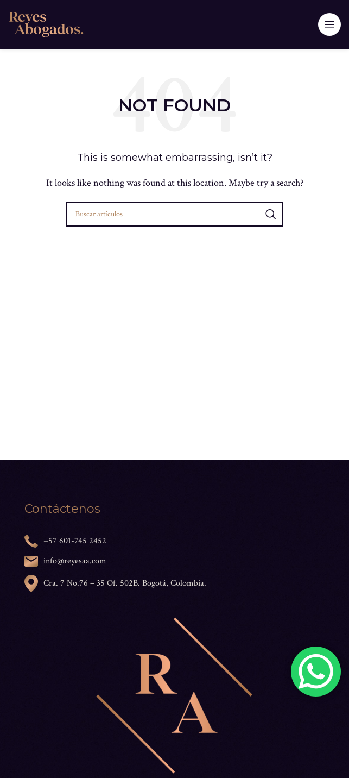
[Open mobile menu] (329, 24)
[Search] (174, 214)
